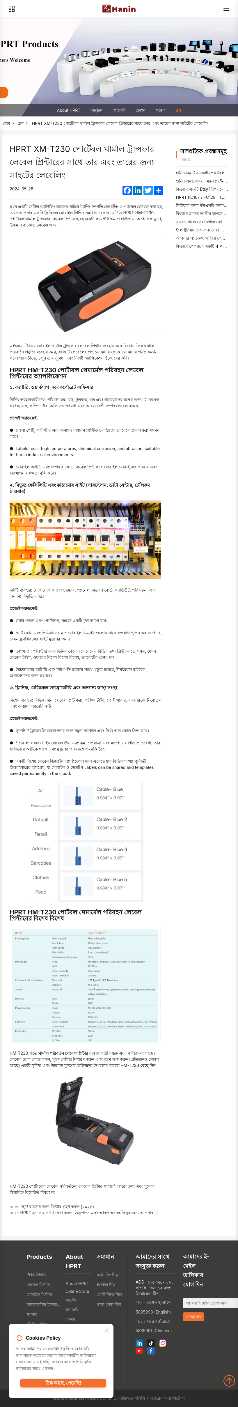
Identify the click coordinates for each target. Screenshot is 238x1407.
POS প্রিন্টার (36, 1274)
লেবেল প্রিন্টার (38, 1284)
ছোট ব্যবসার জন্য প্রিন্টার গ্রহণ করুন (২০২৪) (57, 1206)
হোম (6, 123)
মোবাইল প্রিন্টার (39, 1294)
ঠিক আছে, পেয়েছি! (63, 1386)
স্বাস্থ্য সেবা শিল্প (109, 1304)
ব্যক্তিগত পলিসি (131, 1398)
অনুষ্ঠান (96, 110)
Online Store (77, 1291)
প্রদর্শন (140, 110)
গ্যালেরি (119, 110)
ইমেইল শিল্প (106, 1284)
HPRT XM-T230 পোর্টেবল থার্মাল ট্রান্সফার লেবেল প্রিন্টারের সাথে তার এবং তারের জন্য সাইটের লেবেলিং (120, 123)
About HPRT (69, 110)
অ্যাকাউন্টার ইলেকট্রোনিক (44, 1304)
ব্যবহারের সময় (159, 1398)
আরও (185, 159)
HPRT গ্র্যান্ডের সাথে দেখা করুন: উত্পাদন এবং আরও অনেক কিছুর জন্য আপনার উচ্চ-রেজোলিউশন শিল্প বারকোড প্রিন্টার (120, 1212)
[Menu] (226, 9)
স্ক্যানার (32, 1314)
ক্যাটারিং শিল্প (107, 1274)
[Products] (12, 9)
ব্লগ (178, 110)
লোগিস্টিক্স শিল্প (109, 1294)
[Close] (106, 1333)
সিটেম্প (178, 1398)
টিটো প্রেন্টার (37, 1324)
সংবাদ (161, 110)
